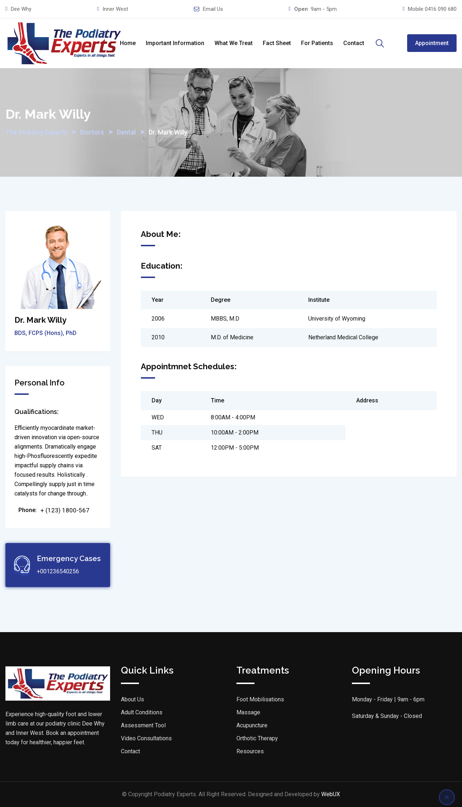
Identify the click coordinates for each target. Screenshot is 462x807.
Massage (248, 712)
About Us (132, 699)
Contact (353, 43)
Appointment (432, 43)
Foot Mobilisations (260, 699)
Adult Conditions (141, 712)
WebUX (330, 794)
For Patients (317, 43)
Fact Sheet (277, 43)
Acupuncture (251, 725)
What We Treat (233, 43)
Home (128, 43)
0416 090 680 (441, 9)
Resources (250, 751)
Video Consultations (146, 738)
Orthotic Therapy (257, 738)
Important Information (175, 43)
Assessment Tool (143, 725)
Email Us (213, 9)
